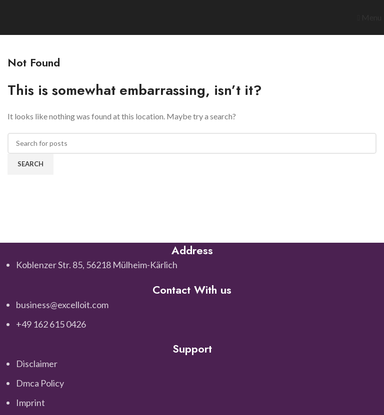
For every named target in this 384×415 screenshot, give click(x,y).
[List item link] (192, 315)
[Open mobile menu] (369, 17)
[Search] (192, 143)
